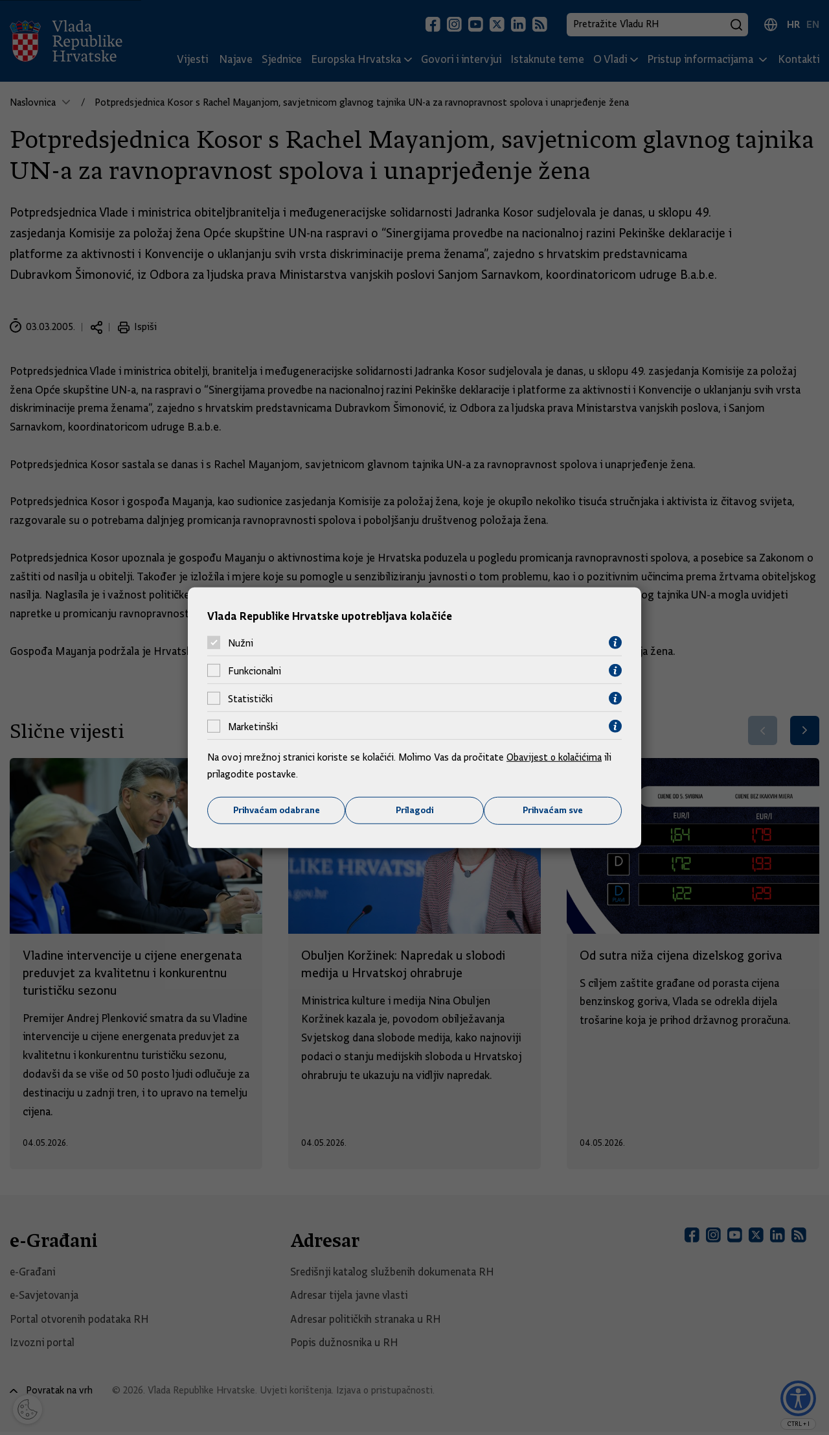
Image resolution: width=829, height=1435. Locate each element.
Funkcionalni (254, 670)
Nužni (240, 642)
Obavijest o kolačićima (555, 757)
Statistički (250, 698)
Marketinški (253, 726)
